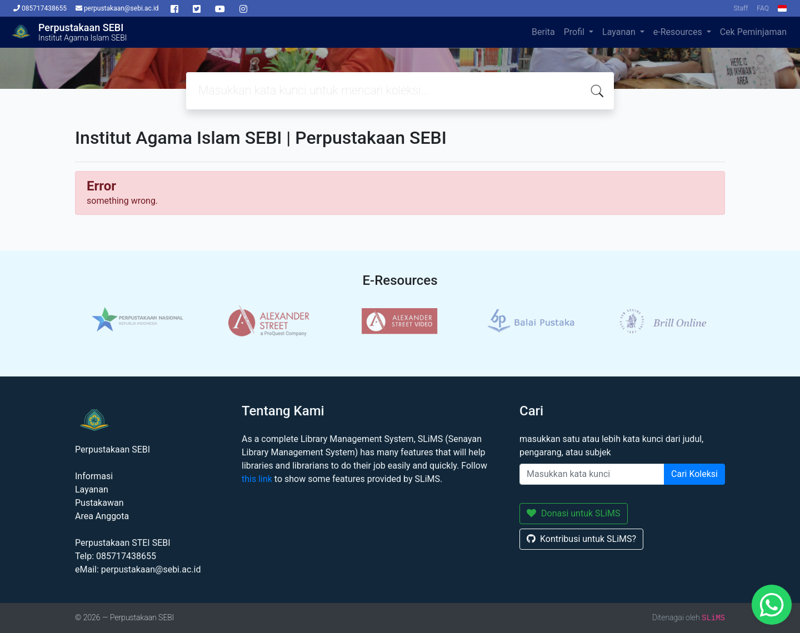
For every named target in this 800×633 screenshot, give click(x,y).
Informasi (94, 476)
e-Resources (678, 32)
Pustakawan (99, 503)
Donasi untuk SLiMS (574, 513)
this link (257, 479)
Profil (575, 32)
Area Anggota (102, 516)
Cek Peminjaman (753, 32)
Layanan (620, 32)
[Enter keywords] (591, 474)
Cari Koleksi (694, 474)
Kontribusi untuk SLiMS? (581, 539)
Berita (543, 32)
